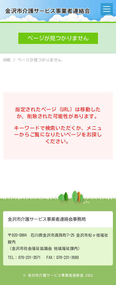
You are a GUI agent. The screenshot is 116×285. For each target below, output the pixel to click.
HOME (7, 60)
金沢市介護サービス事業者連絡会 (48, 11)
